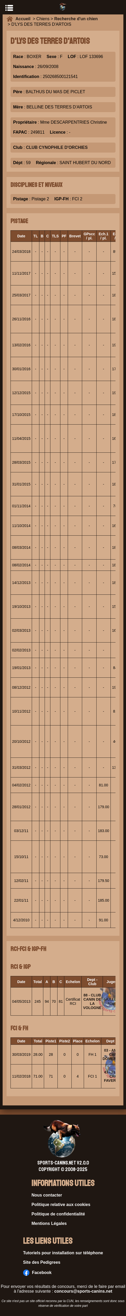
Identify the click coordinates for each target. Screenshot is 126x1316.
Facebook (37, 1273)
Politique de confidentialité (58, 1214)
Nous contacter (47, 1195)
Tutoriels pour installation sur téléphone (63, 1253)
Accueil (24, 19)
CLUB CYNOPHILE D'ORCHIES (57, 147)
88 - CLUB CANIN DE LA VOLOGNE (92, 1001)
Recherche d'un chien (76, 19)
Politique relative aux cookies (61, 1204)
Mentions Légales (49, 1223)
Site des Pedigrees (41, 1262)
